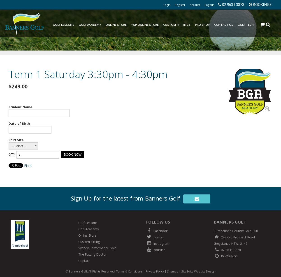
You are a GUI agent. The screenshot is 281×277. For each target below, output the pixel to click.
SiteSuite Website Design (198, 271)
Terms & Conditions (129, 271)
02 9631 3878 (227, 250)
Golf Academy (90, 25)
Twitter (155, 237)
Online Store (116, 25)
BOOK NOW (73, 154)
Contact (84, 261)
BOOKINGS (226, 256)
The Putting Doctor (92, 254)
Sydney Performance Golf (97, 248)
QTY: (12, 154)
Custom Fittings (176, 25)
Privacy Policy (155, 271)
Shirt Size (16, 140)
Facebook (157, 231)
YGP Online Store (145, 25)
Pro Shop (202, 25)
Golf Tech (246, 25)
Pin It (28, 165)
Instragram (157, 243)
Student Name (20, 107)
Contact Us (223, 25)
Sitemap (172, 271)
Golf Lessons (63, 25)
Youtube (155, 250)
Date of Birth (19, 123)
